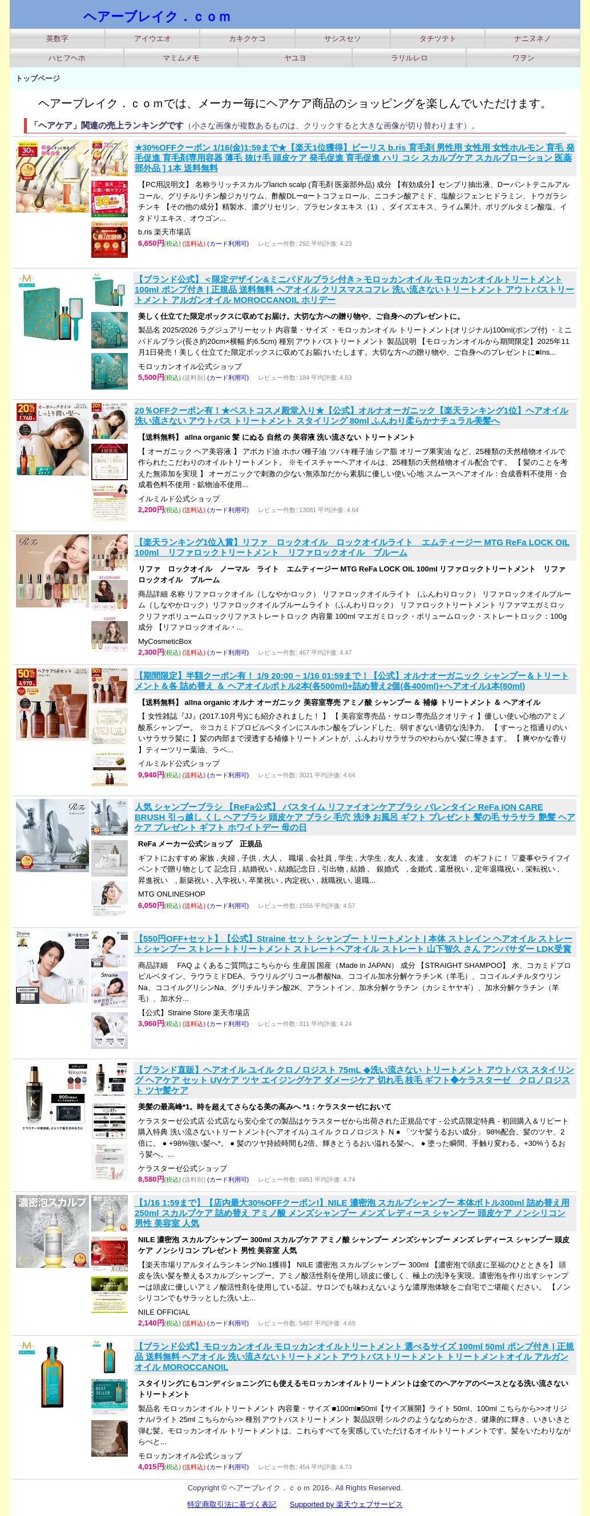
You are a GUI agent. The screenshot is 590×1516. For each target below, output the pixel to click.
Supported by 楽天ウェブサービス (346, 1504)
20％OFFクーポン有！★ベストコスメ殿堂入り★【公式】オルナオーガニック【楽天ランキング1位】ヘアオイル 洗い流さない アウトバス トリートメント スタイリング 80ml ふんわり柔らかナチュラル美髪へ (351, 415)
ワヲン (523, 58)
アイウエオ (152, 38)
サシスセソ (342, 38)
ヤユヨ (295, 58)
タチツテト (437, 38)
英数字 (57, 38)
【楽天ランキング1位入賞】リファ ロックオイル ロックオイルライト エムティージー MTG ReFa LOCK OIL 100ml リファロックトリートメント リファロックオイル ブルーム (352, 547)
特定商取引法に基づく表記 (231, 1504)
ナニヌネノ (532, 38)
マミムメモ (181, 58)
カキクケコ (247, 38)
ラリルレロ (409, 58)
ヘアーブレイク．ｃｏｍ (157, 16)
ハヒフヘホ (67, 58)
